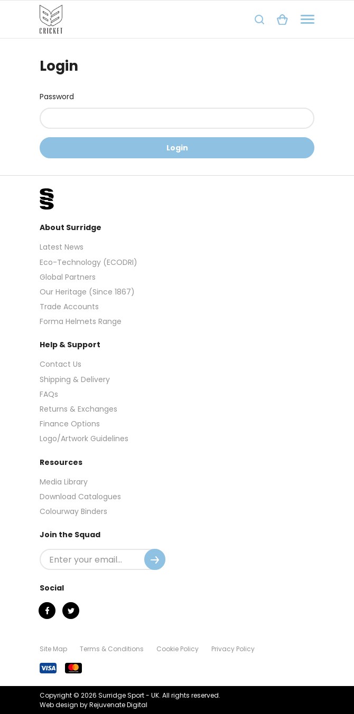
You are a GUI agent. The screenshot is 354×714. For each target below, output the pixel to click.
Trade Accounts (69, 306)
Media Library (64, 482)
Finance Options (70, 423)
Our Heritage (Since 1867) (87, 292)
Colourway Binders (73, 511)
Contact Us (60, 364)
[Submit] (154, 559)
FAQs (49, 394)
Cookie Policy (177, 648)
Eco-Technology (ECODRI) (88, 262)
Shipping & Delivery (75, 379)
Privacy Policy (233, 648)
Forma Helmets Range (81, 321)
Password (57, 96)
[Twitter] (70, 610)
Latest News (61, 247)
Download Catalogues (80, 496)
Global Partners (68, 277)
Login (177, 147)
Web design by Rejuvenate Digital (93, 704)
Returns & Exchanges (78, 409)
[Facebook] (47, 610)
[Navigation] (307, 19)
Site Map (53, 648)
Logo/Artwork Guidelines (84, 438)
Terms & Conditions (112, 648)
